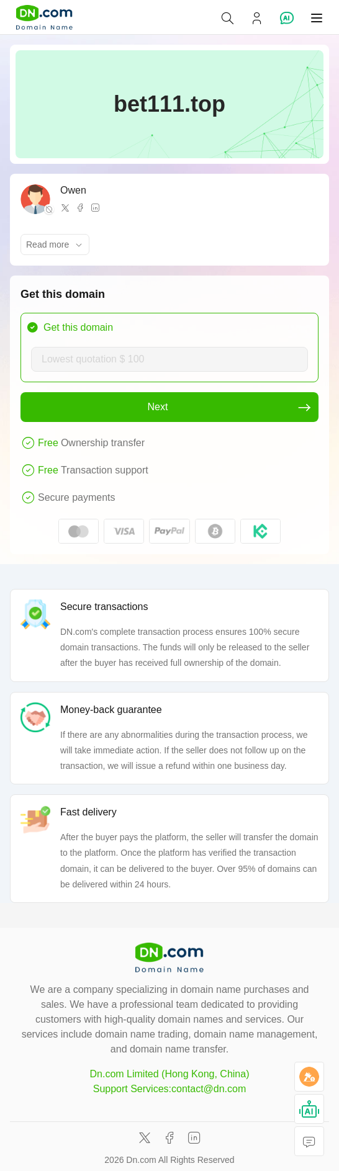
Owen (73, 190)
